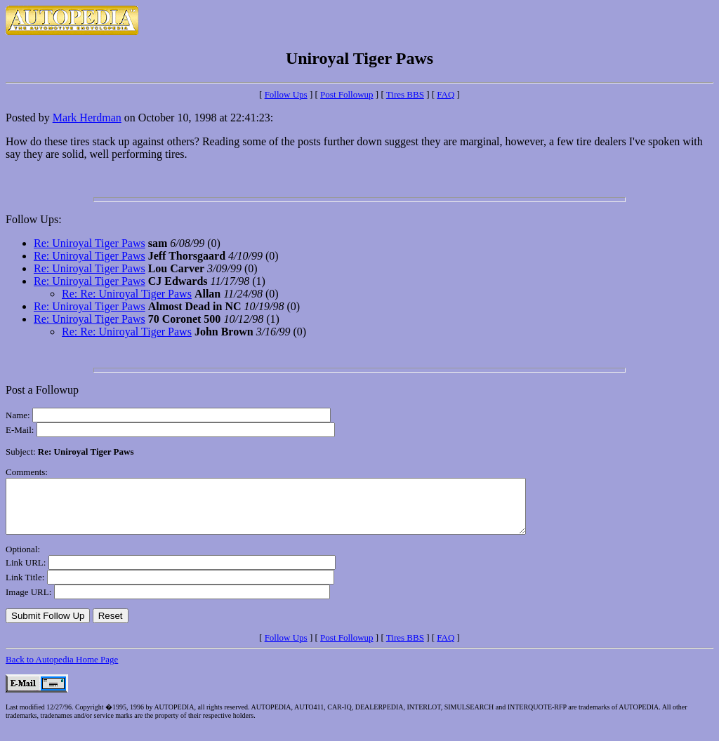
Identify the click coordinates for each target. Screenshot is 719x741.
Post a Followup (42, 390)
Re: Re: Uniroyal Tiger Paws (127, 294)
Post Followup (347, 94)
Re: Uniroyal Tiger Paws (89, 243)
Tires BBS (405, 94)
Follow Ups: (34, 219)
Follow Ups (286, 94)
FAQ (445, 94)
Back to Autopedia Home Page (62, 670)
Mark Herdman (87, 118)
